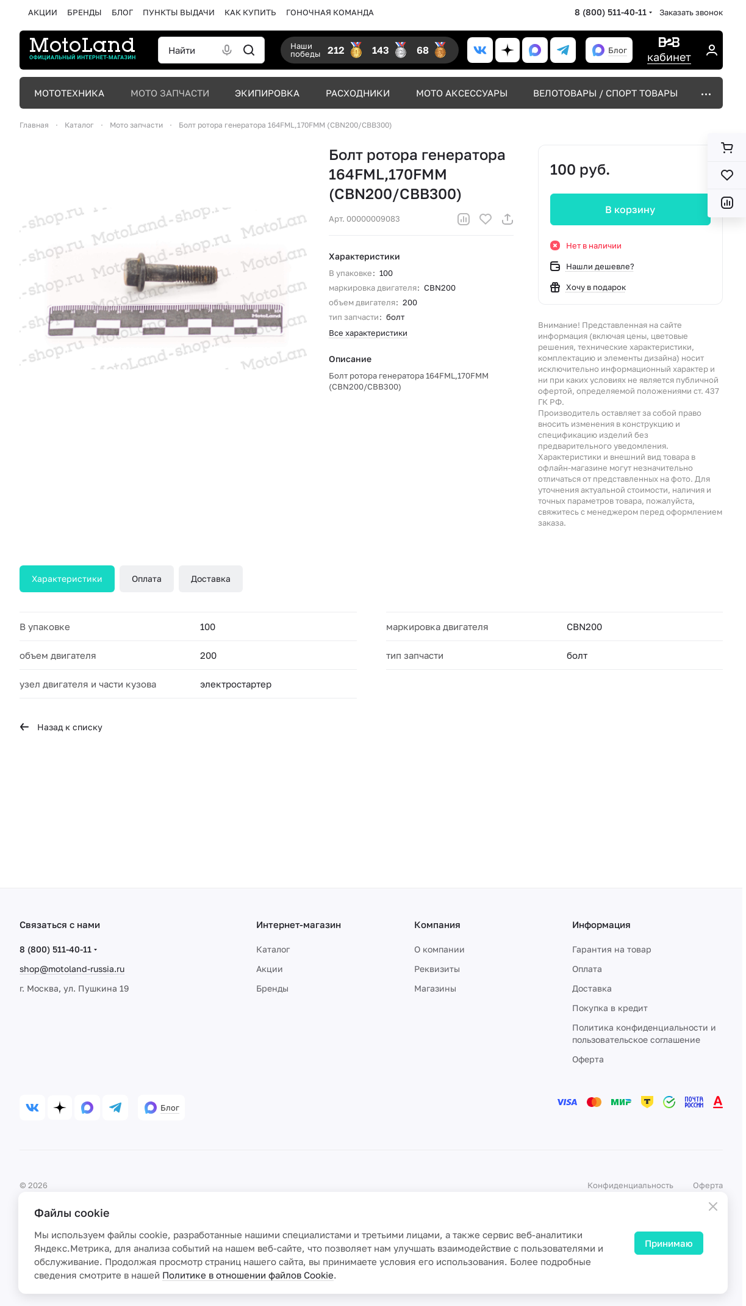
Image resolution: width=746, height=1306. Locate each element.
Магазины (435, 988)
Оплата (147, 578)
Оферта (588, 1059)
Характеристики (67, 578)
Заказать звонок (691, 12)
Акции (269, 968)
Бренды (272, 988)
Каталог (273, 949)
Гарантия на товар (611, 949)
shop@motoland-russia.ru (72, 968)
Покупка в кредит (610, 1008)
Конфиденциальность (630, 1185)
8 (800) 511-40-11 (611, 12)
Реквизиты (437, 968)
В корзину (631, 209)
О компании (439, 949)
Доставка (211, 578)
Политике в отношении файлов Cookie (248, 1274)
